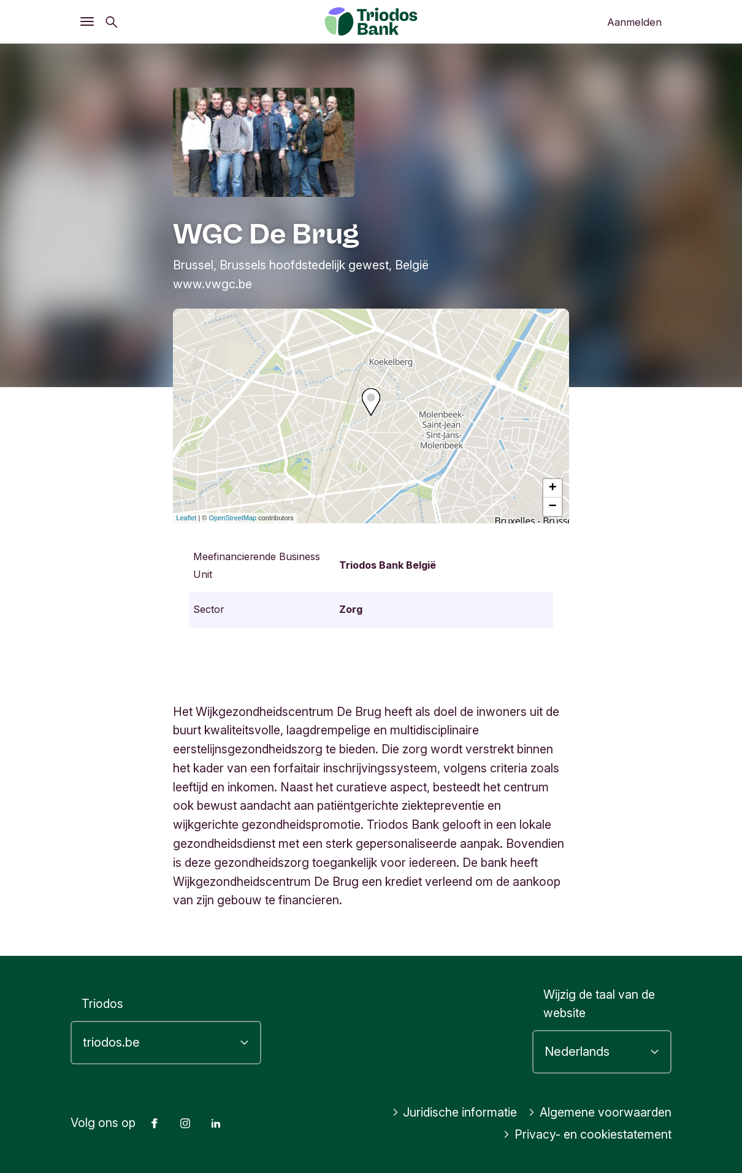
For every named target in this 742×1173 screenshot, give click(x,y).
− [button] (553, 507)
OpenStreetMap (233, 517)
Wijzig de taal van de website (599, 1004)
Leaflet (186, 517)
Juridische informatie (455, 1112)
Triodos (102, 1003)
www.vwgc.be (212, 284)
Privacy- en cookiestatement (587, 1134)
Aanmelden (634, 22)
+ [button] (553, 488)
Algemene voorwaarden (599, 1112)
